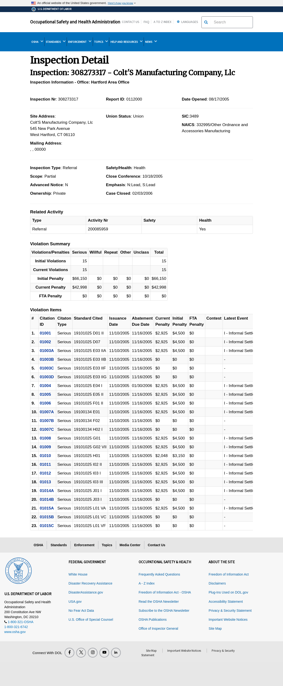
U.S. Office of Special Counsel (90, 619)
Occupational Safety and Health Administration (75, 22)
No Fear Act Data (81, 610)
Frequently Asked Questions (159, 574)
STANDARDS (55, 42)
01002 (45, 342)
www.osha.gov (15, 632)
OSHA (37, 42)
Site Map (215, 628)
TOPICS (101, 42)
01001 (45, 333)
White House (77, 574)
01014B (47, 499)
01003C (47, 368)
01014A (47, 490)
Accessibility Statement (226, 601)
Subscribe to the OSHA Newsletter (164, 610)
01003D (47, 377)
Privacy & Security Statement (230, 610)
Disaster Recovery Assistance (90, 583)
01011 (45, 464)
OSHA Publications (153, 619)
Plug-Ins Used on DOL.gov (228, 592)
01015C (47, 525)
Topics (107, 545)
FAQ (146, 22)
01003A (47, 350)
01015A (47, 508)
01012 (45, 473)
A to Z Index (162, 22)
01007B (47, 420)
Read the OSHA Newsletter (159, 601)
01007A (47, 412)
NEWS (151, 42)
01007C (47, 429)
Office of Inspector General (158, 628)
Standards (58, 545)
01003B (47, 359)
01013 (45, 482)
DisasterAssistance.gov (85, 592)
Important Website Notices (228, 619)
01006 (45, 403)
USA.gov (75, 601)
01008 (45, 438)
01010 (45, 455)
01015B (47, 517)
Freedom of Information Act (229, 574)
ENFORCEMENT (79, 42)
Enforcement (84, 545)
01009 (45, 447)
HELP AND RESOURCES (126, 42)
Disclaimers (217, 583)
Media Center (130, 545)
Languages (187, 22)
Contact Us (130, 22)
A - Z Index (147, 583)
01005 (45, 394)
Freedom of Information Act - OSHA (165, 592)
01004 (45, 385)
